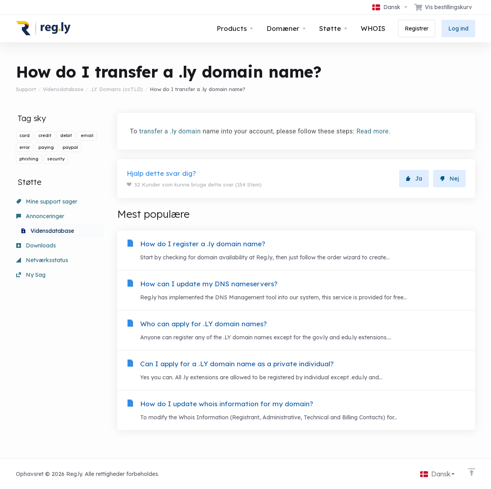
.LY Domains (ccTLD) (116, 89)
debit (66, 135)
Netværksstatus (42, 260)
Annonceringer (40, 216)
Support (26, 89)
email (87, 135)
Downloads (36, 245)
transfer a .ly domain (170, 131)
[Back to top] (471, 472)
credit (44, 135)
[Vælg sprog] (390, 7)
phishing (28, 159)
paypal (70, 147)
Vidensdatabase (63, 89)
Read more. (373, 131)
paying (46, 147)
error (24, 147)
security (56, 159)
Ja (414, 178)
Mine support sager (46, 201)
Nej (449, 178)
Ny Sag (31, 274)
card (24, 135)
